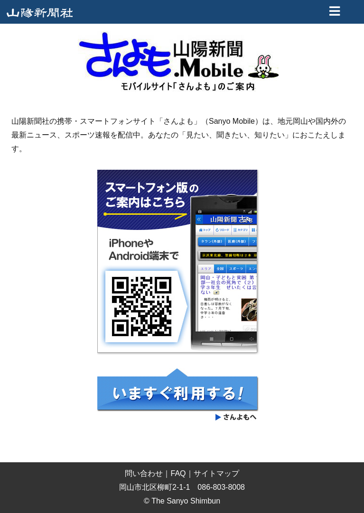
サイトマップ (216, 473)
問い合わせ (144, 473)
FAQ (178, 473)
